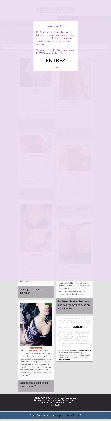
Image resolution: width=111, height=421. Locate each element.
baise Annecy (66, 322)
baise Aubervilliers (81, 318)
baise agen (86, 327)
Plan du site (55, 405)
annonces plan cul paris (72, 332)
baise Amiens (83, 340)
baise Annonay (63, 318)
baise (77, 326)
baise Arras (70, 338)
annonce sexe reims (71, 340)
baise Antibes (62, 330)
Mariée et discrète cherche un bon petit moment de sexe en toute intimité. (74, 305)
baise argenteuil (83, 334)
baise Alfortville (63, 336)
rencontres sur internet (82, 351)
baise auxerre (86, 322)
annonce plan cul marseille (76, 330)
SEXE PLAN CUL (42, 398)
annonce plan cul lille (65, 327)
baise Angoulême (64, 320)
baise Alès (73, 320)
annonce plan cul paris (76, 336)
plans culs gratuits (64, 359)
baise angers (75, 322)
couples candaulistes (67, 415)
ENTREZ (55, 60)
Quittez (55, 67)
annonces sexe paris (74, 343)
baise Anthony (82, 320)
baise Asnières (72, 334)
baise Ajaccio (62, 343)
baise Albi (71, 318)
